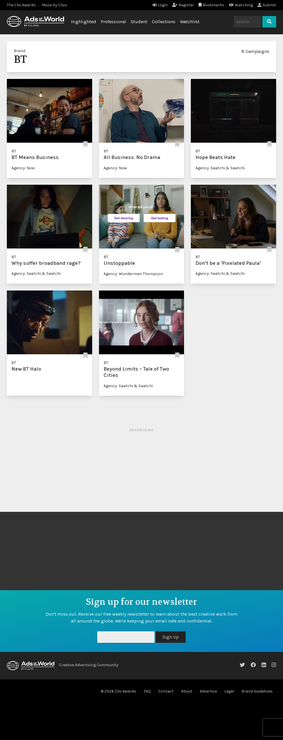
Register (183, 5)
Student (139, 21)
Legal (229, 691)
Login (160, 5)
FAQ (147, 691)
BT (13, 151)
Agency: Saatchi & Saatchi (220, 168)
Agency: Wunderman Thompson (133, 273)
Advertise (208, 691)
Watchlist (189, 21)
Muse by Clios (54, 5)
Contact (166, 691)
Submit (267, 5)
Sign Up (171, 637)
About (186, 691)
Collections (163, 21)
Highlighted (83, 21)
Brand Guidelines (257, 691)
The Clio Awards (21, 5)
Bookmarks (212, 5)
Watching (241, 5)
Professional (113, 21)
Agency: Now (23, 168)
